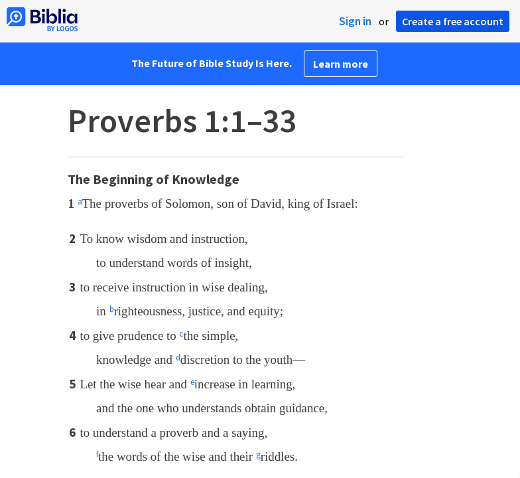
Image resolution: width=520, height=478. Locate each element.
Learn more (340, 63)
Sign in (355, 21)
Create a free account (452, 21)
